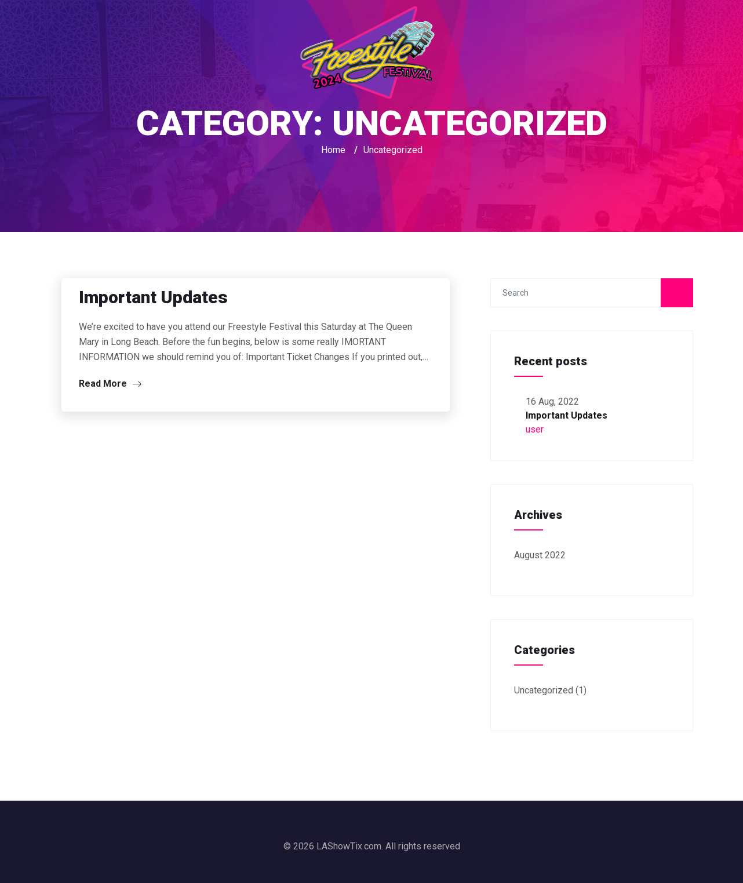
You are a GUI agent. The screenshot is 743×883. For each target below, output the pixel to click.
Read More (110, 383)
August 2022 (540, 555)
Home (333, 149)
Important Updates (153, 297)
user (535, 429)
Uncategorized (543, 690)
